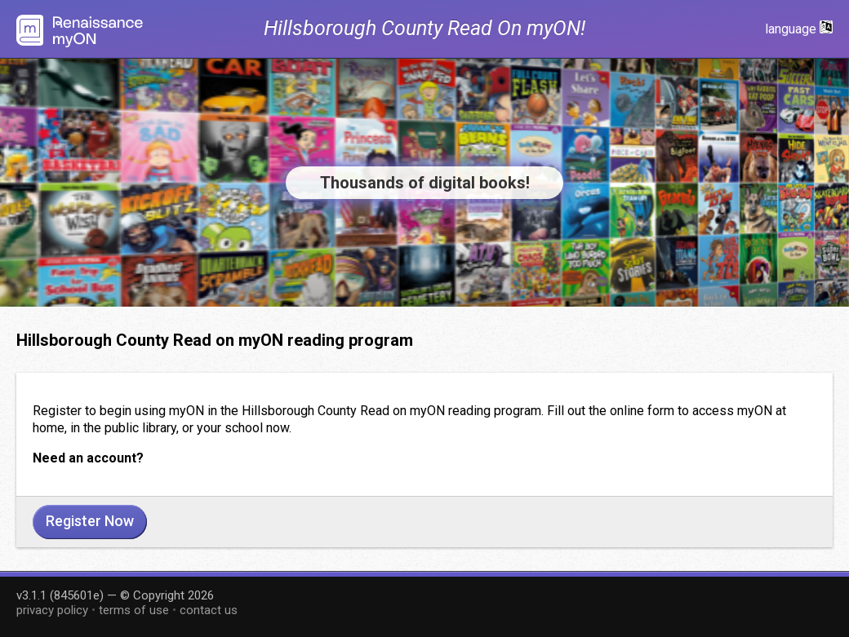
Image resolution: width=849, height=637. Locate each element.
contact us (209, 610)
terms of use (134, 610)
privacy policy (52, 610)
